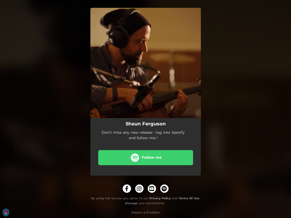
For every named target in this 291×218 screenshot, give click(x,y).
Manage (131, 203)
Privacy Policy (160, 198)
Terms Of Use (189, 198)
